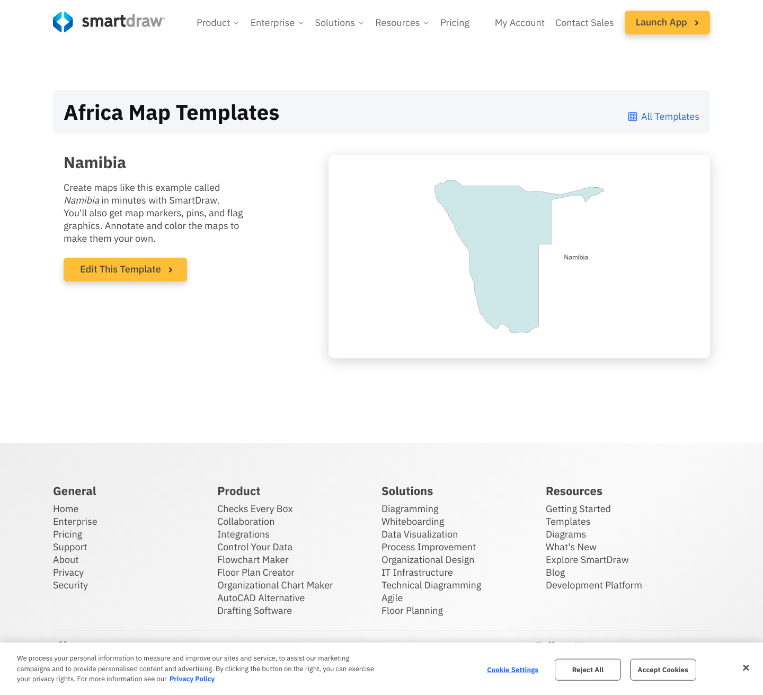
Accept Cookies (663, 669)
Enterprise (75, 521)
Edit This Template (120, 269)
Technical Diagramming (431, 585)
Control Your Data (254, 547)
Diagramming (410, 509)
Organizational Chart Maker (275, 585)
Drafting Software (254, 610)
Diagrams (566, 534)
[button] (218, 22)
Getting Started (578, 509)
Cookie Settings (512, 669)
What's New (571, 547)
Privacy (68, 572)
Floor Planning (412, 610)
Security (70, 585)
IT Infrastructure (417, 572)
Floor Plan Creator (256, 572)
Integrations (243, 534)
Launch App (667, 22)
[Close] (746, 667)
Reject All (588, 669)
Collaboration (245, 521)
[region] (381, 669)
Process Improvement (429, 547)
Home (65, 509)
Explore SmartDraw (587, 559)
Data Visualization (420, 534)
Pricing (67, 534)
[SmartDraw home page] (109, 22)
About (66, 559)
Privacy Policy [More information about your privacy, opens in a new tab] (192, 678)
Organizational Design (428, 559)
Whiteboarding (413, 521)
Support (70, 547)
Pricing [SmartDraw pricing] (454, 22)
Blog (555, 572)
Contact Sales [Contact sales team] (584, 22)
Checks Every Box (255, 509)
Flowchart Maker (253, 559)
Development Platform (594, 585)
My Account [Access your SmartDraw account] (520, 22)
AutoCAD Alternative (261, 598)
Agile (392, 598)
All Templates (663, 116)
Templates (568, 521)
